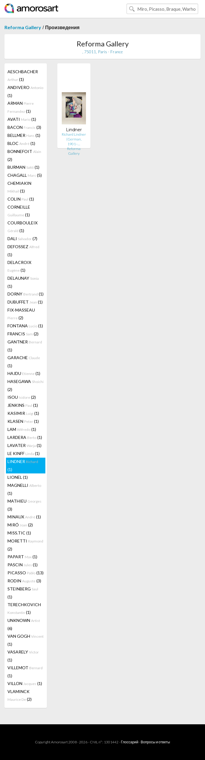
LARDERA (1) (24, 437)
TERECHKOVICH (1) (24, 608)
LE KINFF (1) (23, 453)
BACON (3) (24, 127)
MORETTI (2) (25, 544)
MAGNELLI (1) (24, 489)
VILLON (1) (24, 683)
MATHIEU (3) (24, 505)
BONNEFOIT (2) (24, 155)
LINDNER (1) (22, 465)
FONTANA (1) (25, 325)
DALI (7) (22, 238)
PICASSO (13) (25, 572)
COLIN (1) (20, 198)
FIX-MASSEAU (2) (21, 313)
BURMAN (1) (23, 167)
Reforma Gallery (22, 27)
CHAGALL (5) (24, 175)
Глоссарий (129, 742)
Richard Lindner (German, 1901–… (74, 139)
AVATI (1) (21, 119)
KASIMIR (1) (23, 413)
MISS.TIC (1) (19, 532)
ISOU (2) (21, 397)
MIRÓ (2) (20, 524)
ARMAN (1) (20, 107)
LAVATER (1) (24, 445)
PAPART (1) (22, 556)
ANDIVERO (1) (25, 91)
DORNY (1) (25, 293)
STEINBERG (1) (22, 592)
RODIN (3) (24, 580)
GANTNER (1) (24, 345)
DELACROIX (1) (19, 266)
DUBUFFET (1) (25, 301)
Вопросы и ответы (155, 742)
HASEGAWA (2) (25, 385)
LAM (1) (21, 429)
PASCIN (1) (22, 564)
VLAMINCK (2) (19, 695)
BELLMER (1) (23, 135)
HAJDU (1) (23, 373)
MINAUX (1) (24, 516)
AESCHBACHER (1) (22, 75)
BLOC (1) (21, 143)
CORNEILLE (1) (18, 210)
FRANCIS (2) (22, 333)
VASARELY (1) (23, 655)
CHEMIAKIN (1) (19, 187)
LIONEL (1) (17, 477)
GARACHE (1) (23, 361)
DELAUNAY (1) (23, 282)
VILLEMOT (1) (25, 671)
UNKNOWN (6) (23, 624)
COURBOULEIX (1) (22, 226)
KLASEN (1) (23, 421)
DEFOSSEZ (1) (23, 250)
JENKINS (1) (22, 405)
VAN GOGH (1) (25, 640)
